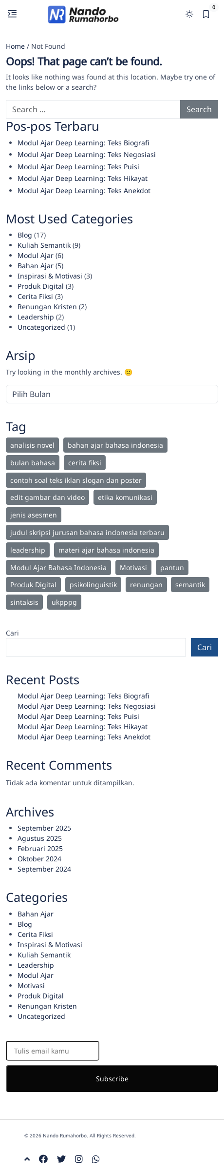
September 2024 (44, 869)
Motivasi (31, 985)
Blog (25, 234)
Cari (12, 632)
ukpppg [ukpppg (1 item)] (64, 602)
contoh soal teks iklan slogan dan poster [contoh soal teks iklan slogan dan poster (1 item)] (76, 480)
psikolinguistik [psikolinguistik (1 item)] (93, 584)
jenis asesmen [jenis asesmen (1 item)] (33, 514)
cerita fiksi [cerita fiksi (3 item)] (84, 462)
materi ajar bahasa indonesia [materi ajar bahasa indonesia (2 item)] (106, 550)
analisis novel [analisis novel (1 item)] (32, 445)
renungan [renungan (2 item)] (146, 584)
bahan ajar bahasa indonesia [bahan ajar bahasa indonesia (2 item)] (115, 445)
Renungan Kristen (47, 306)
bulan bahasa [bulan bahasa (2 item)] (32, 462)
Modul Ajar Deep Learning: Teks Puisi (78, 166)
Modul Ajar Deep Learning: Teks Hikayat (83, 178)
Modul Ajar (36, 255)
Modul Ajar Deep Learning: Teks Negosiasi (87, 154)
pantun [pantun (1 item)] (172, 567)
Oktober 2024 (39, 858)
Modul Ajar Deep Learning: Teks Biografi (83, 142)
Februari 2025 (40, 848)
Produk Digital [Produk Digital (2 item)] (33, 584)
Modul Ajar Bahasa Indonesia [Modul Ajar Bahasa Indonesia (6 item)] (58, 567)
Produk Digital (41, 286)
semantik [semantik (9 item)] (190, 584)
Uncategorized (41, 327)
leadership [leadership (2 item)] (27, 550)
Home (15, 46)
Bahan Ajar (36, 265)
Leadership (36, 316)
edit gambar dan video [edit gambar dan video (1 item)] (47, 497)
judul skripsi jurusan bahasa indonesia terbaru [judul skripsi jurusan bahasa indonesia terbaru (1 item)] (87, 532)
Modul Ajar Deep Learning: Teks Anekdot (84, 190)
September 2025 (44, 828)
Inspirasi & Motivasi (50, 275)
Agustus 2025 (40, 838)
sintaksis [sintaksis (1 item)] (24, 602)
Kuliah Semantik (44, 245)
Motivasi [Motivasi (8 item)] (133, 567)
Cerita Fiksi (35, 296)
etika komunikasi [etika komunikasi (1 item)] (125, 497)
